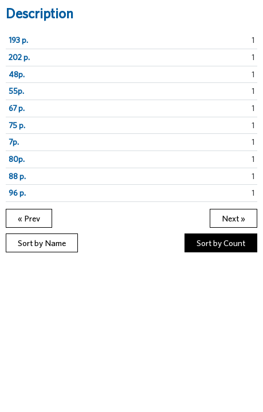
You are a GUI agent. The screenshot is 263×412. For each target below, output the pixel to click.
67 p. (17, 108)
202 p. (19, 57)
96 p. (17, 192)
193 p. (18, 40)
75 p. (17, 125)
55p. (16, 91)
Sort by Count (221, 243)
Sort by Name (42, 243)
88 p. (17, 176)
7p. (14, 141)
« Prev (29, 218)
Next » (233, 218)
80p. (17, 159)
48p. (17, 74)
